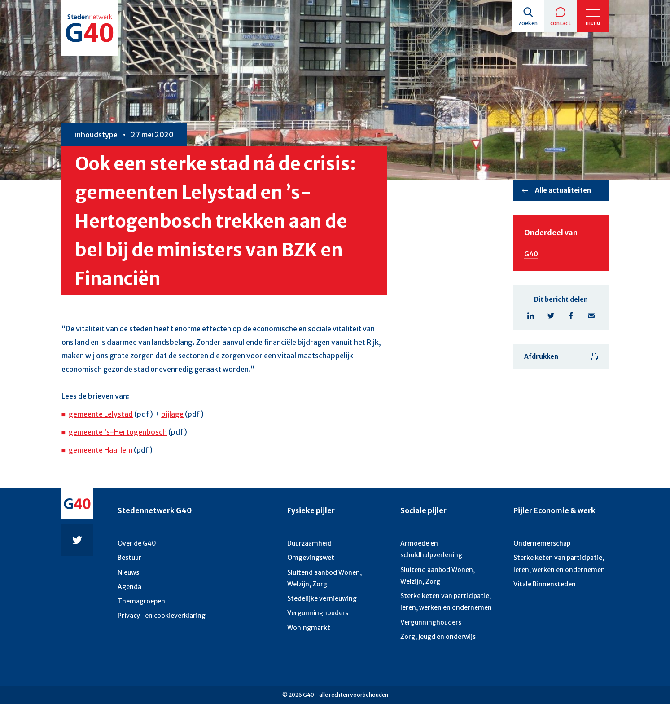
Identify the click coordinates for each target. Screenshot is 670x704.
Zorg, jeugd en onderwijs (438, 637)
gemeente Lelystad (101, 413)
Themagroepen (141, 601)
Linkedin (530, 315)
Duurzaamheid (309, 543)
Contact (560, 23)
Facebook (571, 315)
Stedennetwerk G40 (155, 510)
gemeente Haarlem (100, 449)
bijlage (172, 413)
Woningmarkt (308, 628)
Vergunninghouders (317, 613)
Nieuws (128, 572)
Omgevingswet (310, 558)
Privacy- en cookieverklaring (162, 616)
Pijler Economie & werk (554, 510)
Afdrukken (541, 356)
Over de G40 (137, 543)
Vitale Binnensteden (544, 584)
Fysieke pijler (311, 510)
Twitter (550, 315)
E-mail (591, 315)
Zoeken (528, 23)
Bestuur (129, 558)
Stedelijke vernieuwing (322, 598)
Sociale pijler (423, 510)
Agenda (129, 587)
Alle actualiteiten (563, 190)
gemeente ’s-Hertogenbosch (118, 431)
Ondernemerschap (541, 543)
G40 (531, 254)
